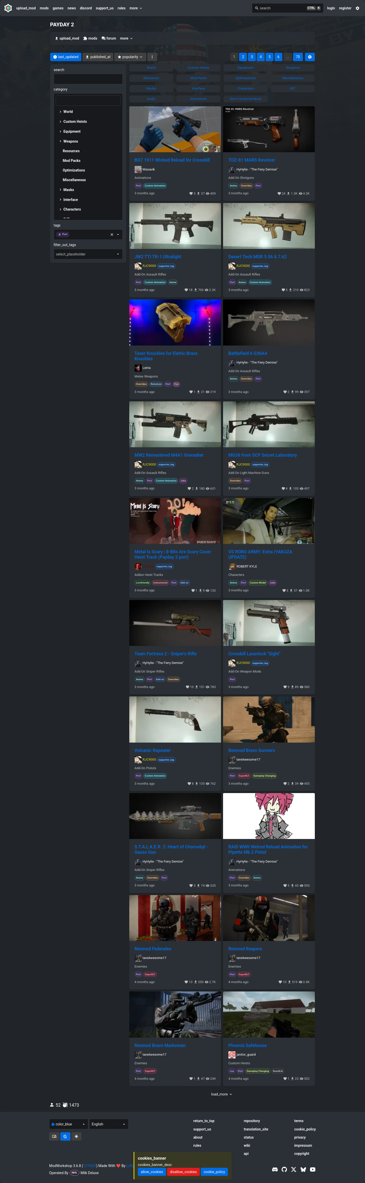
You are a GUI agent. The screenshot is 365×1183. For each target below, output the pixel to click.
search (59, 70)
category (60, 89)
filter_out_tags (65, 245)
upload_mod (26, 8)
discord (86, 8)
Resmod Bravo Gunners (251, 750)
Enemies (234, 768)
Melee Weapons (146, 376)
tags (57, 225)
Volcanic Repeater (153, 750)
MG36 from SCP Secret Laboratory (262, 455)
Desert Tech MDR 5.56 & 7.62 (257, 256)
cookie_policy (305, 1129)
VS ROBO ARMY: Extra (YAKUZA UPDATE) (260, 554)
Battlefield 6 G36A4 (247, 353)
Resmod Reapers (245, 948)
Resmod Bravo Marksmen (160, 1045)
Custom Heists (239, 1063)
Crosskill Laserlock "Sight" (254, 653)
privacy (300, 1137)
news (71, 8)
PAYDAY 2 (62, 25)
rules (121, 8)
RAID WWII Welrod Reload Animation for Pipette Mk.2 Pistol (268, 849)
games (58, 8)
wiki (247, 1145)
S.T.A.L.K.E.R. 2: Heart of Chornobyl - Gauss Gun (171, 849)
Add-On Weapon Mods (244, 671)
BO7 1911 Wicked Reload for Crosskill (172, 160)
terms (299, 1121)
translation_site (256, 1129)
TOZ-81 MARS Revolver (251, 160)
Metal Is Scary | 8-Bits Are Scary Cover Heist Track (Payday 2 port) (173, 554)
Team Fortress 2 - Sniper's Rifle (166, 653)
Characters (236, 575)
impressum (303, 1145)
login (331, 8)
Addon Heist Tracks (149, 575)
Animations (143, 178)
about (198, 1137)
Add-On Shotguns (241, 178)
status (249, 1137)
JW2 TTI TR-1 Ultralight (158, 256)
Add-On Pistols (145, 768)
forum (108, 38)
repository (252, 1121)
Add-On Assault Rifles (150, 274)
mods (44, 8)
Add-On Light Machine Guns (248, 473)
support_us (105, 8)
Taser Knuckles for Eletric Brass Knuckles (166, 356)
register (345, 8)
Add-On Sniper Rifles (150, 671)
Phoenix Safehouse (247, 1045)
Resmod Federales (153, 948)
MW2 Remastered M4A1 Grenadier (169, 455)
